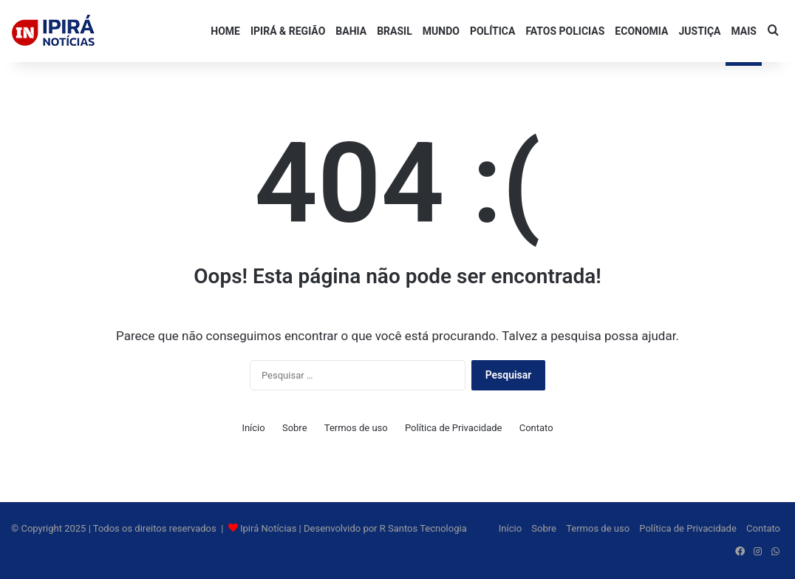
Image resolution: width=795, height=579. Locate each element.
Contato (536, 427)
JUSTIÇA (699, 31)
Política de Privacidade (453, 427)
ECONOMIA (641, 31)
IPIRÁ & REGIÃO (287, 31)
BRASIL (394, 31)
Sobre (294, 427)
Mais (744, 31)
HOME (225, 31)
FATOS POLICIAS (564, 31)
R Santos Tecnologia (423, 528)
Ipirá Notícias (269, 528)
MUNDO (441, 31)
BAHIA (350, 31)
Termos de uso (356, 427)
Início (253, 427)
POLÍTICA (492, 31)
